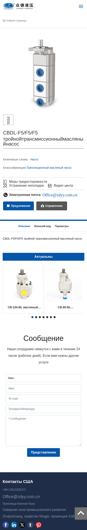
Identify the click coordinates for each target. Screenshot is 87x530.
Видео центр (63, 185)
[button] (32, 317)
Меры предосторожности (28, 181)
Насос (34, 159)
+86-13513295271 (14, 489)
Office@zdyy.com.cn (59, 195)
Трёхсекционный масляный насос (49, 167)
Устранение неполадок (26, 185)
